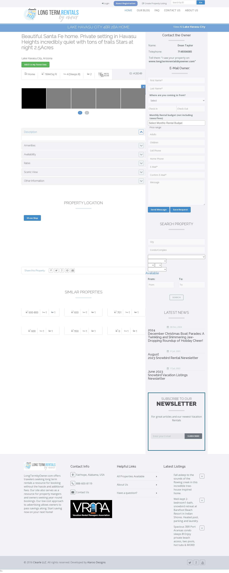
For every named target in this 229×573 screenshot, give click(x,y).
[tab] (83, 132)
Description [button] (30, 131)
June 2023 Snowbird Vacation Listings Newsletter (168, 375)
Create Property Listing (154, 3)
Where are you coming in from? (167, 95)
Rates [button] (27, 163)
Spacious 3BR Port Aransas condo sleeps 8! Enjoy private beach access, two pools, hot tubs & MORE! (185, 536)
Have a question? (127, 493)
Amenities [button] (29, 145)
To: (181, 279)
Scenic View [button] (31, 172)
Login (105, 3)
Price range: (155, 127)
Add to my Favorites (35, 64)
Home (128, 10)
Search (176, 297)
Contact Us (172, 10)
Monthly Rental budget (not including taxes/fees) (171, 117)
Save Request (180, 209)
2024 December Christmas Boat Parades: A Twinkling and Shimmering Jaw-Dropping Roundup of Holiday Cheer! (176, 335)
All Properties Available (130, 476)
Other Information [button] (34, 180)
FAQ (157, 10)
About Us (191, 10)
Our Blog (143, 10)
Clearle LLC (39, 562)
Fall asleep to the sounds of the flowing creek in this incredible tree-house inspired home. (186, 484)
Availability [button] (30, 154)
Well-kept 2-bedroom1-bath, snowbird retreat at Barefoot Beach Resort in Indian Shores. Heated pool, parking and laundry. (186, 510)
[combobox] (176, 122)
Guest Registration (125, 3)
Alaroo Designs (96, 562)
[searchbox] (177, 122)
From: (151, 279)
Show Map (32, 218)
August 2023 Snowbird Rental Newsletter (173, 356)
